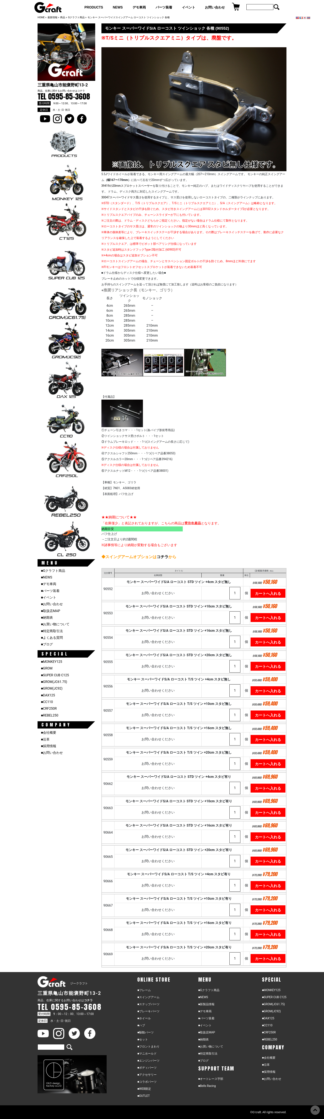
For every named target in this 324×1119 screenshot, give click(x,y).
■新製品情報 (206, 1004)
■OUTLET (143, 1095)
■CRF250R (49, 708)
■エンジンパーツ (148, 1060)
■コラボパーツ (146, 1081)
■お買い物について (55, 624)
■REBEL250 (49, 715)
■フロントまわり (148, 1046)
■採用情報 (48, 746)
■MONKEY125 (51, 662)
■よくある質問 (52, 638)
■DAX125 (48, 695)
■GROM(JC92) (52, 688)
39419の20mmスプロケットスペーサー (127, 185)
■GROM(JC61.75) (54, 682)
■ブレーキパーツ (148, 1011)
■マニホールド (146, 1053)
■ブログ (47, 644)
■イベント (48, 597)
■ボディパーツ (146, 1067)
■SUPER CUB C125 (55, 675)
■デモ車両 (48, 584)
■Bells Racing (207, 1085)
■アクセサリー (146, 1074)
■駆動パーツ (145, 1032)
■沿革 (45, 739)
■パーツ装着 (50, 591)
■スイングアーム (148, 997)
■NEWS (46, 577)
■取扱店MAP (50, 611)
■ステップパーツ (148, 1004)
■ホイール (144, 1018)
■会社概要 (48, 733)
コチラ (81, 90)
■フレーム (144, 990)
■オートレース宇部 (210, 1078)
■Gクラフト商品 (53, 571)
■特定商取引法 (52, 631)
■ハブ (141, 1025)
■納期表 (47, 618)
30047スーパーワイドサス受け (121, 197)
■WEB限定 (144, 1088)
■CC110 (47, 702)
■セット (142, 1039)
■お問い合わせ (52, 604)
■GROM (46, 668)
